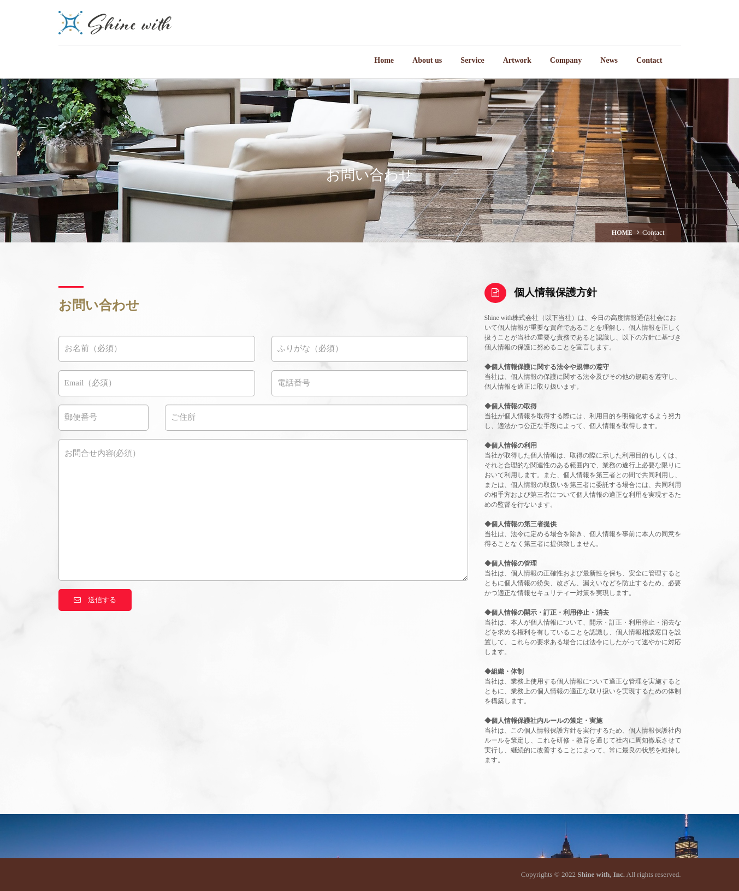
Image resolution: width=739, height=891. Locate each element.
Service (472, 60)
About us (427, 60)
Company (566, 60)
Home (384, 60)
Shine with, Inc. (601, 874)
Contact (649, 60)
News (609, 60)
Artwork (517, 60)
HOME (622, 232)
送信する (95, 600)
